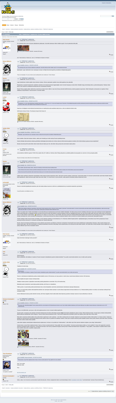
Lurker (4, 97)
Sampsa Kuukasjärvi (8, 299)
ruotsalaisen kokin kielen (77, 379)
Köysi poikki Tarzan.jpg (22, 338)
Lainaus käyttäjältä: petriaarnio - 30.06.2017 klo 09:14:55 (27, 65)
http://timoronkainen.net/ (21, 372)
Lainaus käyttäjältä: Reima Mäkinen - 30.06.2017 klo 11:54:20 (28, 132)
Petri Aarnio (6, 39)
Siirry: (89, 391)
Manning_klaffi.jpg (21, 346)
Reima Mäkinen (7, 61)
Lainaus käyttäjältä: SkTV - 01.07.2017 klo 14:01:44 (26, 268)
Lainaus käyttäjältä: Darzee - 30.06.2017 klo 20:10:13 (27, 206)
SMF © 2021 (58, 399)
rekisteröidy (21, 16)
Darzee (5, 78)
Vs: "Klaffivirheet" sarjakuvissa (27, 39)
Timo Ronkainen (7, 353)
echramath (6, 182)
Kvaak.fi (103, 3)
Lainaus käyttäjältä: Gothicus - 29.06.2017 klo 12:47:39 (27, 101)
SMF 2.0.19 (53, 399)
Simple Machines (63, 399)
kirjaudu (15, 16)
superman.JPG (20, 121)
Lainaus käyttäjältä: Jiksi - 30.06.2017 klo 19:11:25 (26, 165)
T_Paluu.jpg (20, 51)
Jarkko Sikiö (6, 128)
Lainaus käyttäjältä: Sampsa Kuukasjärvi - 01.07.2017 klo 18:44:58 (29, 357)
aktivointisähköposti (8, 17)
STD (4, 251)
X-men (4, 149)
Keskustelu (108, 3)
